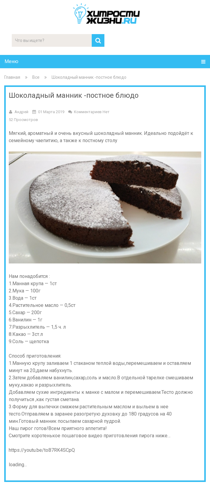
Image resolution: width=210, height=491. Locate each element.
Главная (12, 77)
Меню (11, 61)
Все (36, 77)
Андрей (21, 112)
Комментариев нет (92, 112)
